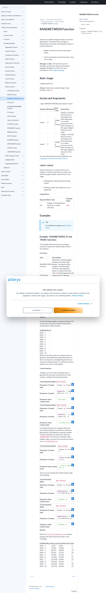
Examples (83, 28)
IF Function (10, 112)
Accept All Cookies (68, 310)
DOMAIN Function (12, 140)
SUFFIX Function (12, 148)
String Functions (14, 71)
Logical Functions (14, 51)
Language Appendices (14, 163)
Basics (13, 31)
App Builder (12, 175)
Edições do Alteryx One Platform (12, 15)
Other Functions (14, 87)
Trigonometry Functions (14, 63)
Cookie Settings (83, 303)
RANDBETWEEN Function (15, 98)
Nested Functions (14, 75)
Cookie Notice (49, 586)
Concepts (13, 39)
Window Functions (14, 83)
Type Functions (14, 79)
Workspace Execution (12, 191)
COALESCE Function (13, 91)
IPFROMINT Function (13, 128)
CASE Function (11, 116)
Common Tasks (13, 35)
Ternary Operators (13, 120)
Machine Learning (12, 183)
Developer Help (12, 195)
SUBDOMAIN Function (14, 144)
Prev (32, 576)
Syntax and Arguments (87, 21)
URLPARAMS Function (13, 152)
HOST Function (11, 136)
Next (73, 576)
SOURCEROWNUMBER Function (14, 107)
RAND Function (11, 94)
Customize (38, 310)
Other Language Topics (14, 156)
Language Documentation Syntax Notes (53, 158)
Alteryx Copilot (12, 171)
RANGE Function (12, 132)
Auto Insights (12, 179)
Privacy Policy (77, 295)
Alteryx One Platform (12, 19)
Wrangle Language (13, 43)
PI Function (10, 102)
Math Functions (14, 59)
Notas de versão (12, 12)
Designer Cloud (12, 23)
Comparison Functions (14, 55)
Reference (13, 167)
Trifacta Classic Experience (12, 27)
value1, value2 (85, 24)
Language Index (10, 160)
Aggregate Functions (14, 47)
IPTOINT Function (12, 124)
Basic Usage (83, 19)
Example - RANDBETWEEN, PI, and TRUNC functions (91, 32)
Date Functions (14, 67)
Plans (12, 187)
